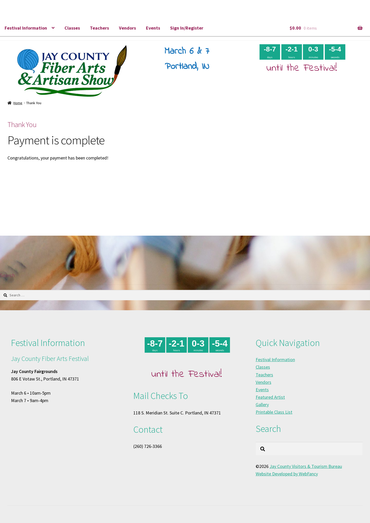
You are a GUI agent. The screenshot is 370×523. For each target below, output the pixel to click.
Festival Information (26, 28)
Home (17, 103)
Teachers (99, 28)
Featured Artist (270, 397)
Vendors (127, 28)
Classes (72, 28)
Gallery (262, 404)
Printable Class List (274, 412)
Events (153, 28)
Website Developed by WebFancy (287, 474)
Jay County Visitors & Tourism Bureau (306, 466)
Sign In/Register (186, 28)
